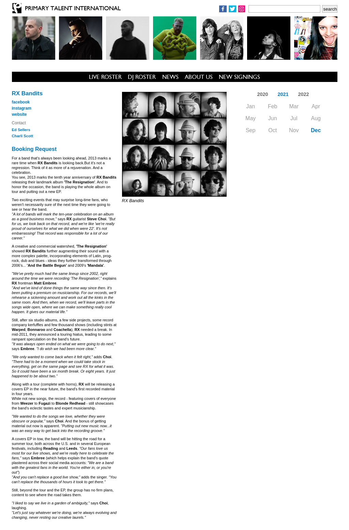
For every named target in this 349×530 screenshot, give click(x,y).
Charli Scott (22, 136)
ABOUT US (199, 76)
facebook (21, 102)
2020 (262, 94)
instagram (21, 108)
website (19, 114)
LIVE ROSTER (105, 76)
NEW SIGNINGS (239, 76)
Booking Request (34, 149)
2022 (303, 94)
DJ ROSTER (142, 76)
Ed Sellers (21, 130)
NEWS (170, 76)
